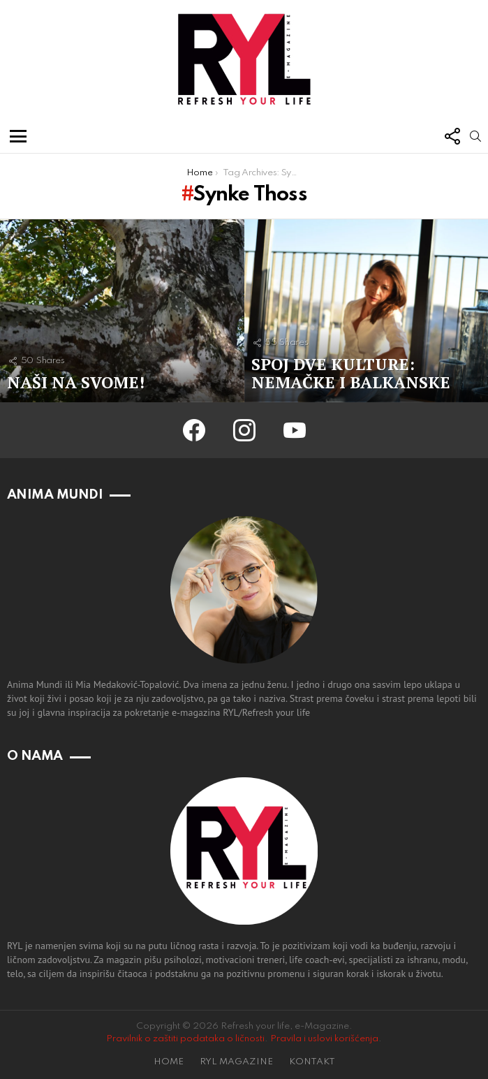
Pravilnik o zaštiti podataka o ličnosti (185, 1038)
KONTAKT (312, 1061)
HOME (169, 1061)
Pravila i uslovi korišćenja (324, 1038)
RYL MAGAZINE (236, 1061)
